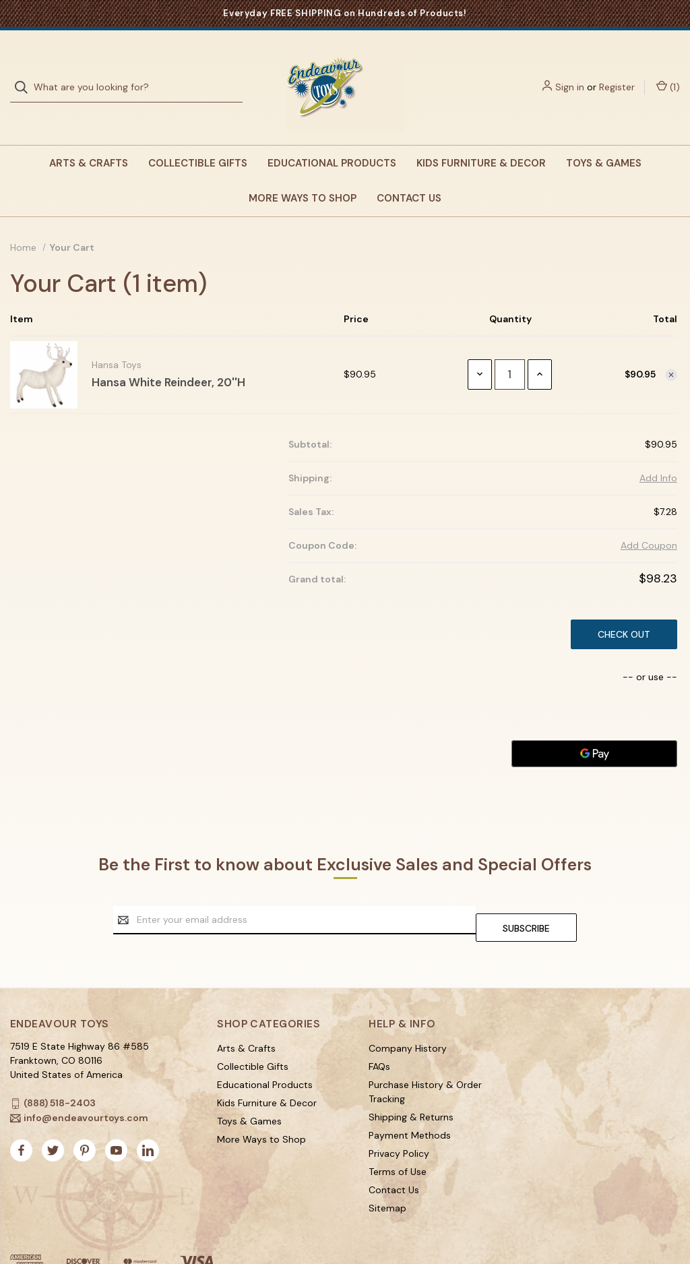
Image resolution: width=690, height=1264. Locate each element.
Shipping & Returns (411, 1083)
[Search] (25, 74)
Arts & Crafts (88, 136)
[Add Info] (658, 451)
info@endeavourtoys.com (86, 1083)
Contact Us (409, 171)
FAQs (379, 1032)
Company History (408, 1014)
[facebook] (21, 1116)
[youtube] (116, 1116)
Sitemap (387, 1174)
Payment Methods (410, 1101)
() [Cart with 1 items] (668, 74)
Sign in (569, 73)
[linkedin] (148, 1116)
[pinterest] (84, 1116)
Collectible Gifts (197, 136)
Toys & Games (603, 136)
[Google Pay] (594, 726)
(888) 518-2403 (60, 1068)
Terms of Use (398, 1137)
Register (617, 73)
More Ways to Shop (302, 171)
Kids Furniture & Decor (481, 136)
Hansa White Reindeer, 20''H (168, 355)
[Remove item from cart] (671, 348)
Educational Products (332, 136)
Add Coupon (649, 518)
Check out (624, 607)
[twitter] (53, 1116)
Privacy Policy (399, 1119)
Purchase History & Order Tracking (425, 1057)
